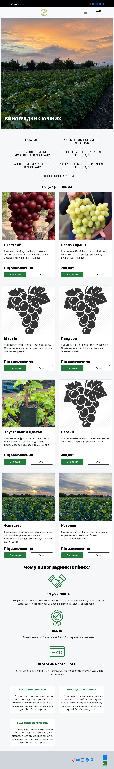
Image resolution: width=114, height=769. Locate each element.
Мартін (10, 338)
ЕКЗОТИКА (32, 139)
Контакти (17, 4)
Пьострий (12, 245)
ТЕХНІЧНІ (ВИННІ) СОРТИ (57, 176)
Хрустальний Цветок (23, 432)
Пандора (69, 338)
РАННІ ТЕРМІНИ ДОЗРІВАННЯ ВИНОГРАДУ (32, 165)
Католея (68, 525)
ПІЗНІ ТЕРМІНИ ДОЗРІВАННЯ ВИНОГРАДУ (81, 153)
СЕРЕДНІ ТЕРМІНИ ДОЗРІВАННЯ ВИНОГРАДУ (81, 165)
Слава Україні (73, 245)
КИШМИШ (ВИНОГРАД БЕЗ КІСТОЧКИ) (81, 141)
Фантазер (12, 525)
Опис (41, 274)
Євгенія (68, 432)
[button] (54, 132)
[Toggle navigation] (85, 12)
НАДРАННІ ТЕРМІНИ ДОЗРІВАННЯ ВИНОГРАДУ (32, 153)
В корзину (15, 274)
